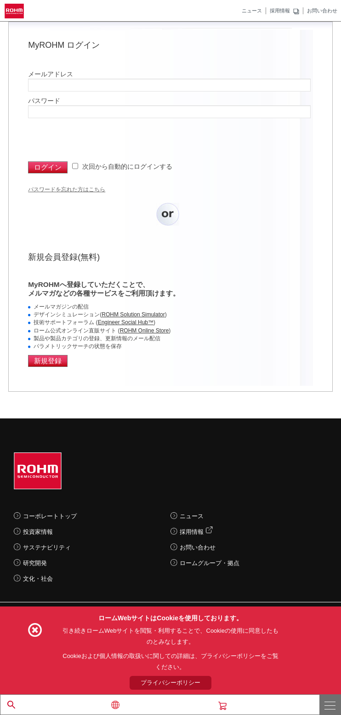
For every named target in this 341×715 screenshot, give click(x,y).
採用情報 (280, 10)
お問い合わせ (322, 10)
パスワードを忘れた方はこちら (66, 189)
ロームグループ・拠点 (209, 563)
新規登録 (48, 361)
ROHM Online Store (144, 330)
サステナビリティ (47, 547)
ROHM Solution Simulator (133, 314)
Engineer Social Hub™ (125, 322)
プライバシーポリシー (170, 682)
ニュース (252, 10)
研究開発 (35, 563)
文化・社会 (38, 578)
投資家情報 (38, 531)
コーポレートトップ (50, 516)
